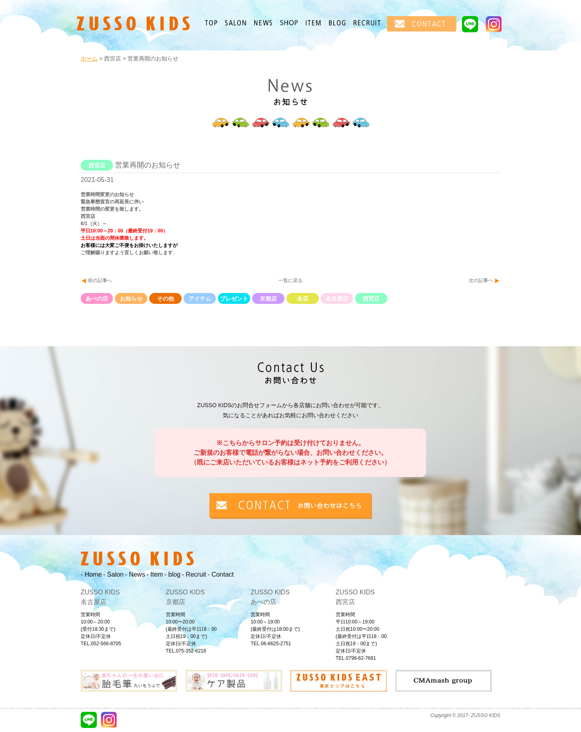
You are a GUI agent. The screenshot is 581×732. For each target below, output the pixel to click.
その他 (165, 298)
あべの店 (97, 298)
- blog (172, 574)
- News (135, 574)
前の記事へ (100, 280)
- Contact (220, 574)
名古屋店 (337, 298)
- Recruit (194, 574)
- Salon (113, 574)
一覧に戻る (290, 280)
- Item (154, 574)
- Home (91, 574)
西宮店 (371, 298)
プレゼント (234, 298)
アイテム (199, 298)
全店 (302, 298)
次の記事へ (481, 280)
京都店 (268, 298)
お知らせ (131, 298)
